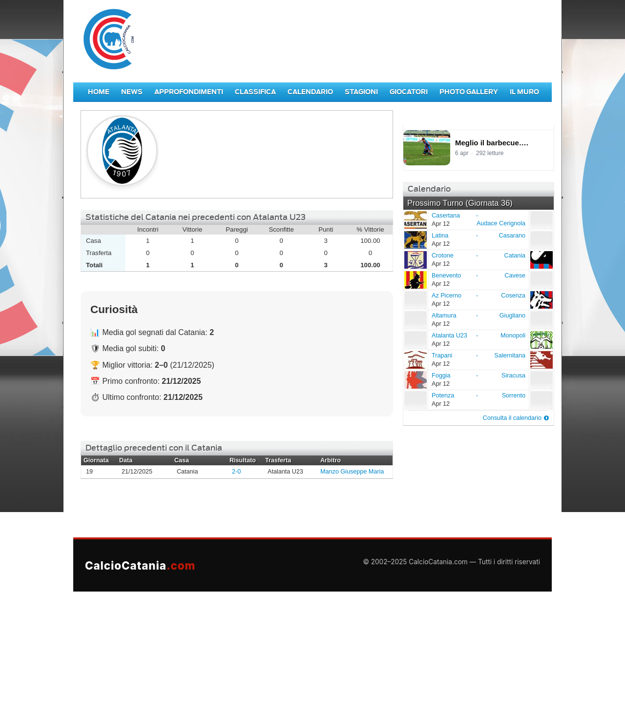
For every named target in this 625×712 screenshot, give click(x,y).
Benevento (415, 279)
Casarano (512, 235)
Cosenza (513, 295)
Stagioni (361, 92)
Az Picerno (415, 299)
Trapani (415, 359)
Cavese (514, 275)
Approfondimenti (188, 92)
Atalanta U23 (415, 339)
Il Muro (524, 92)
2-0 (236, 471)
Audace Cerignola (501, 223)
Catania (514, 255)
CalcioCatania (140, 565)
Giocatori (409, 92)
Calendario (310, 92)
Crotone (415, 259)
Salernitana (509, 355)
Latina (415, 239)
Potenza (415, 399)
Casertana (415, 219)
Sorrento (513, 395)
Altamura (415, 319)
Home (98, 92)
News (132, 92)
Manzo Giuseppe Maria (352, 471)
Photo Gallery (468, 92)
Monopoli (512, 335)
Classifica (255, 92)
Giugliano (512, 315)
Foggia (415, 379)
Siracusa (513, 375)
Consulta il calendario (512, 418)
